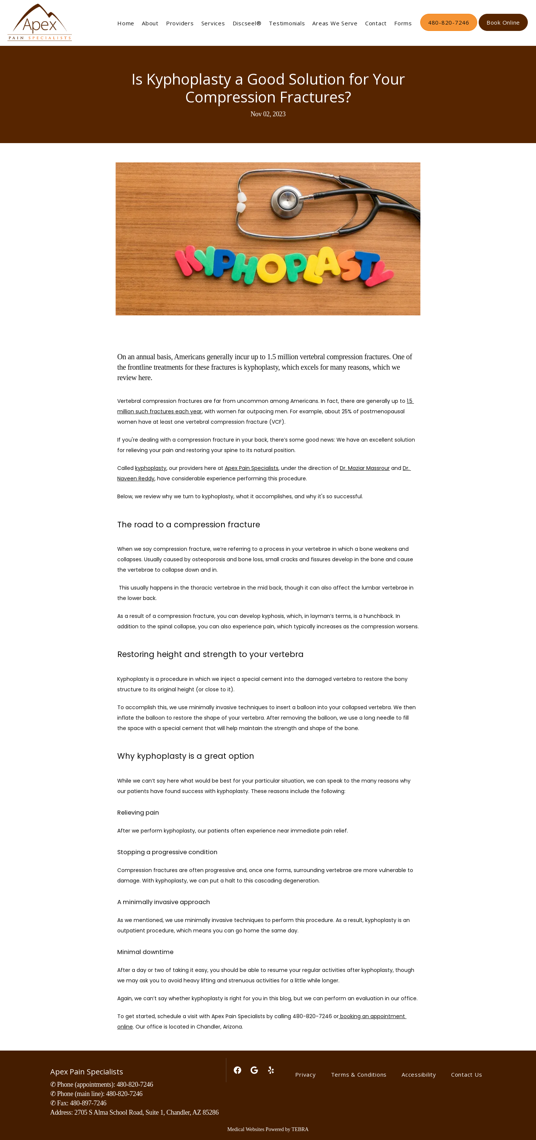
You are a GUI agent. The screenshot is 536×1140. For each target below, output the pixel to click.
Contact (376, 23)
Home (125, 23)
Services (213, 23)
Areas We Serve (335, 23)
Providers (180, 23)
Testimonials (287, 23)
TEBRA (300, 1129)
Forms (403, 23)
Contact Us (466, 1074)
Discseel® (247, 23)
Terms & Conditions (359, 1074)
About (150, 23)
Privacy (305, 1074)
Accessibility (419, 1074)
